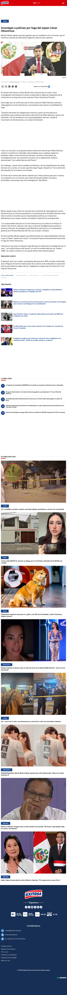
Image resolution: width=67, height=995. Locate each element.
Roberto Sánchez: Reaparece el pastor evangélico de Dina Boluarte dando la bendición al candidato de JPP (37, 291)
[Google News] (38, 907)
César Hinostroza (34, 275)
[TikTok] (41, 907)
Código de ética (6, 946)
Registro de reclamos (8, 949)
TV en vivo (4, 952)
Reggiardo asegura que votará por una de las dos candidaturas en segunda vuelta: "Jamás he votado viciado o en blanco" (37, 339)
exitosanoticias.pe (11, 935)
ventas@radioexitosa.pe (13, 930)
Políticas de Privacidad (8, 958)
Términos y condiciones (9, 955)
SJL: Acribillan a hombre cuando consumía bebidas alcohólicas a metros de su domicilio (32, 509)
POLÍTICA (3, 277)
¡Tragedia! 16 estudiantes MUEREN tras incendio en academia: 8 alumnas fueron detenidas (34, 385)
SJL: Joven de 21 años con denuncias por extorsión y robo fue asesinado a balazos (31, 721)
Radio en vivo (5, 960)
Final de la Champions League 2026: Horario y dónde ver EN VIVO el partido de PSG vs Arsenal (35, 412)
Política (5, 21)
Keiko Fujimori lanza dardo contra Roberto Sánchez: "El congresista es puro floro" (30, 880)
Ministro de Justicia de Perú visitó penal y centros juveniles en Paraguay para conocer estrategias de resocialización (39, 303)
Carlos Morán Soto (21, 275)
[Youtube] (32, 907)
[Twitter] (29, 907)
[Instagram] (35, 907)
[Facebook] (26, 907)
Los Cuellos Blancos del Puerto (49, 275)
